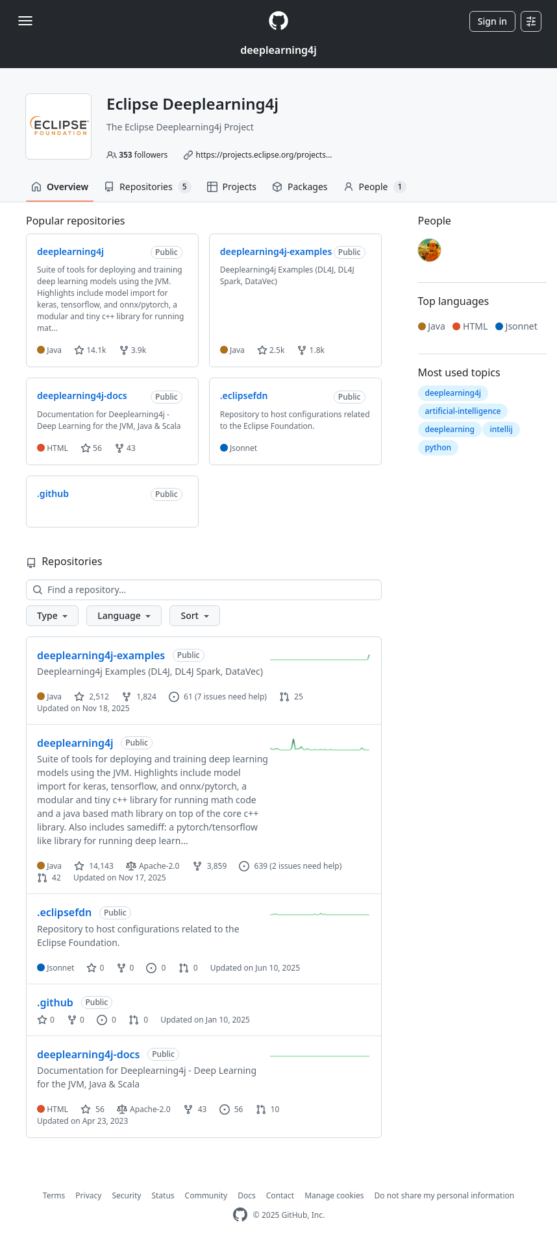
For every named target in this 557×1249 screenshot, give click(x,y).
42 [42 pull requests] (49, 877)
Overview (59, 186)
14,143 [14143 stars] (94, 865)
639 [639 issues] (253, 865)
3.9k (132, 350)
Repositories (147, 186)
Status (162, 1195)
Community (206, 1195)
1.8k (310, 350)
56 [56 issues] (231, 1109)
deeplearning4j (278, 50)
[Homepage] (278, 21)
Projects (231, 186)
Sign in (492, 21)
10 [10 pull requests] (268, 1109)
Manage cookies (334, 1195)
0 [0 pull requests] (188, 967)
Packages (300, 186)
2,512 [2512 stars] (91, 696)
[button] (52, 615)
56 (91, 448)
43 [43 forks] (195, 1109)
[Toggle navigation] (25, 20)
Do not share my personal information (445, 1195)
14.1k (90, 350)
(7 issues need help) (231, 696)
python (438, 447)
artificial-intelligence (463, 411)
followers (143, 154)
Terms (54, 1195)
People (375, 186)
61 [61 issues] (181, 696)
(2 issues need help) (305, 865)
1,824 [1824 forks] (138, 696)
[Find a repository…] (204, 589)
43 (125, 448)
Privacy (88, 1195)
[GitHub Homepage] (240, 1215)
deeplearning (450, 429)
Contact (280, 1195)
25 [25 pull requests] (291, 696)
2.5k (270, 350)
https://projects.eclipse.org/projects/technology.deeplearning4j (311, 154)
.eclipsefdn (64, 912)
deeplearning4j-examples (101, 655)
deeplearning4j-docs (88, 1054)
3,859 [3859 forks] (209, 865)
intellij (500, 429)
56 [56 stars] (92, 1109)
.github (55, 1002)
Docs (247, 1195)
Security (126, 1195)
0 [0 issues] (156, 967)
